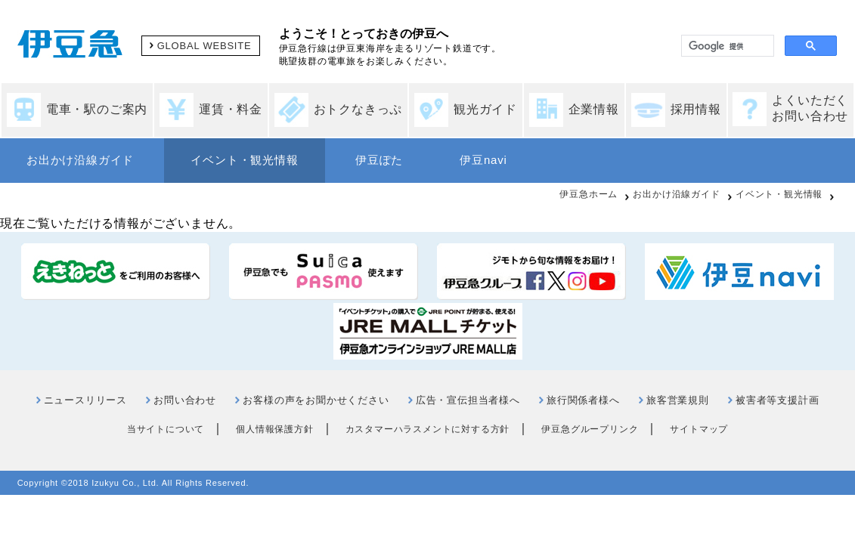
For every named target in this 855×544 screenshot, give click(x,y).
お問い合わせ (184, 400)
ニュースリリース (85, 400)
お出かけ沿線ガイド (80, 159)
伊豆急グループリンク (589, 429)
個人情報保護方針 (274, 429)
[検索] (726, 46)
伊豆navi (483, 159)
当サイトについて (165, 429)
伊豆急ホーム (588, 194)
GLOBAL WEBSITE (204, 45)
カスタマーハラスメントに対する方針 (427, 429)
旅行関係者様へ (583, 400)
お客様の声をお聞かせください (316, 400)
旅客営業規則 (677, 400)
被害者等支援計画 (777, 400)
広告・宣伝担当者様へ (468, 400)
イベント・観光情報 (244, 159)
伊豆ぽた (379, 159)
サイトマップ (699, 429)
